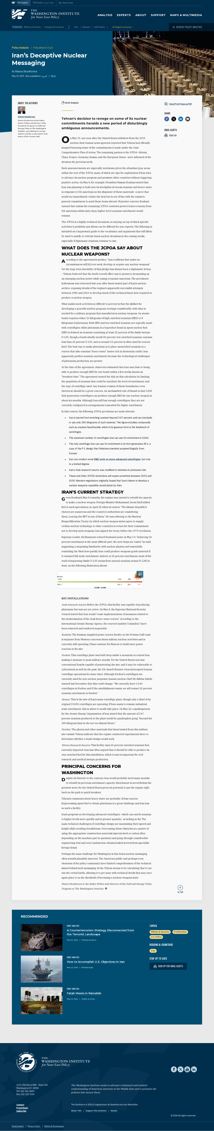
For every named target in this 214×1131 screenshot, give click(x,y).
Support (158, 15)
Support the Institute (96, 1110)
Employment (18, 1126)
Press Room (22, 1108)
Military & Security (32, 27)
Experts (124, 15)
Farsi (53, 76)
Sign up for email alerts (168, 966)
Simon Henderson (26, 71)
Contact (20, 1105)
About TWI (76, 1110)
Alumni (114, 1110)
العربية (44, 76)
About (141, 15)
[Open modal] (187, 27)
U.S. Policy (156, 937)
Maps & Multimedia (186, 15)
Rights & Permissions (54, 1126)
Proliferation (180, 931)
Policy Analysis (20, 47)
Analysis (104, 15)
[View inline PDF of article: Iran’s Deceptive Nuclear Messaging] (180, 104)
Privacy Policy (34, 1126)
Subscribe (21, 1111)
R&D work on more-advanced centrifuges (117, 459)
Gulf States (100, 27)
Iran (76, 27)
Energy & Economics (54, 27)
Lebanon (86, 27)
